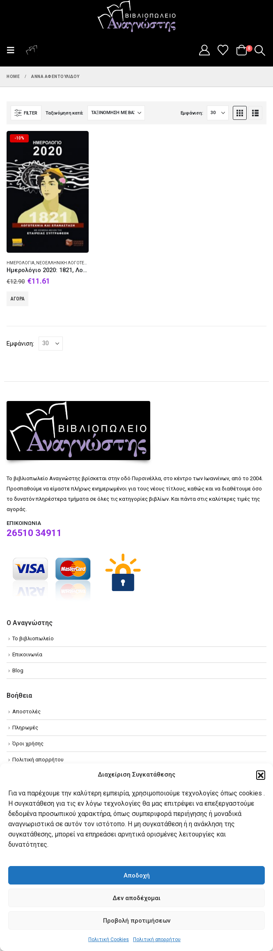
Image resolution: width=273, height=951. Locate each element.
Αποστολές (26, 711)
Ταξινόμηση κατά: (64, 113)
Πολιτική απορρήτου (157, 939)
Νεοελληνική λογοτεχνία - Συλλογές (77, 263)
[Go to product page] (48, 192)
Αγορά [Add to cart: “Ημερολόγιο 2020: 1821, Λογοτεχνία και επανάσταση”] (18, 299)
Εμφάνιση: (192, 113)
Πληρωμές (25, 727)
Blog (17, 670)
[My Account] (204, 50)
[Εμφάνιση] (218, 112)
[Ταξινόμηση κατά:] (116, 112)
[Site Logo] (137, 17)
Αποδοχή (137, 875)
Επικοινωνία (27, 654)
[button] (261, 775)
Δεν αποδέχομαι (136, 898)
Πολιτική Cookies (108, 939)
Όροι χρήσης (28, 743)
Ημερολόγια (20, 263)
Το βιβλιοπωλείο (33, 638)
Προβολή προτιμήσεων (136, 920)
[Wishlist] (223, 50)
